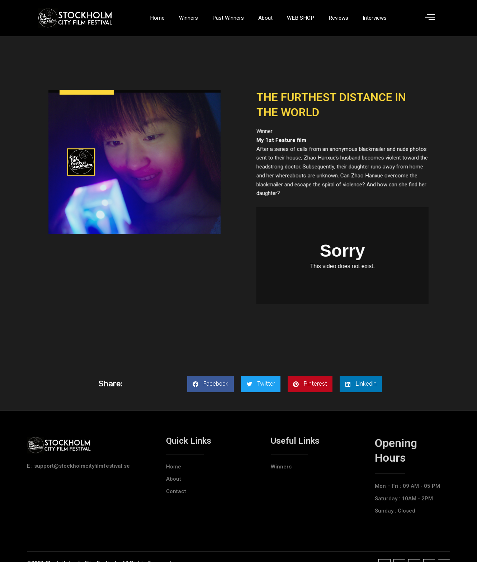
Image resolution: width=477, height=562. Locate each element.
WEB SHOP (300, 18)
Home (157, 18)
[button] (210, 384)
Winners (188, 18)
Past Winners (228, 18)
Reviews (338, 18)
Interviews (375, 18)
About (265, 18)
